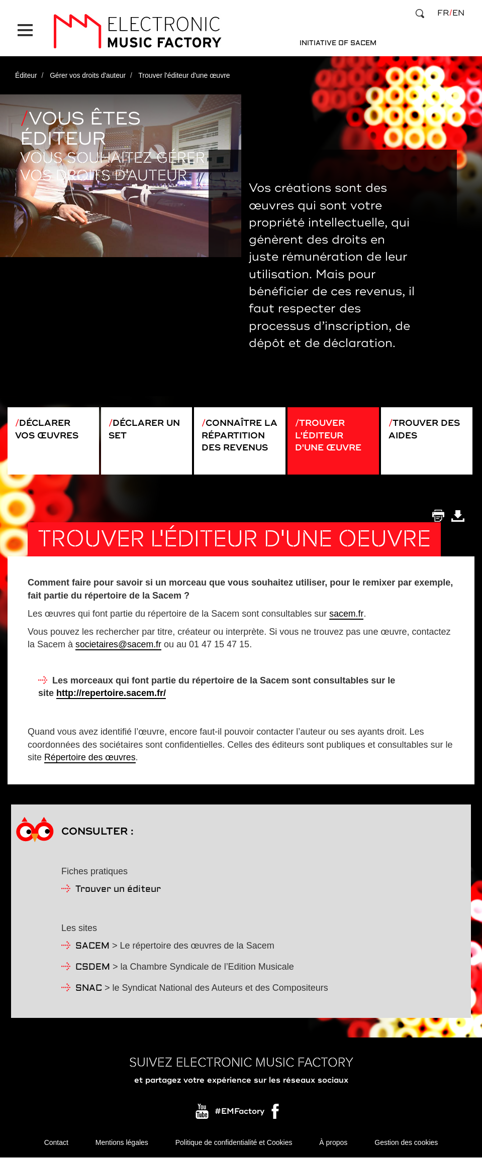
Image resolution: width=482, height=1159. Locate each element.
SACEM (92, 947)
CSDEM (92, 968)
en (458, 13)
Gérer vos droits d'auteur (89, 72)
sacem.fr (346, 615)
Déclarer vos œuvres (48, 427)
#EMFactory (239, 1112)
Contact (56, 1144)
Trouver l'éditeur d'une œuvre (330, 433)
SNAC (88, 989)
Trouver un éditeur (118, 890)
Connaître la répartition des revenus (237, 439)
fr (443, 13)
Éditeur (26, 72)
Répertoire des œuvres (90, 758)
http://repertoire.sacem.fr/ (111, 694)
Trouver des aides (426, 427)
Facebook (275, 1114)
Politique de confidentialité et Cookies (234, 1144)
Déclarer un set (146, 427)
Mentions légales (121, 1144)
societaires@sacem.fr (118, 645)
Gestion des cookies (406, 1144)
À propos (333, 1144)
